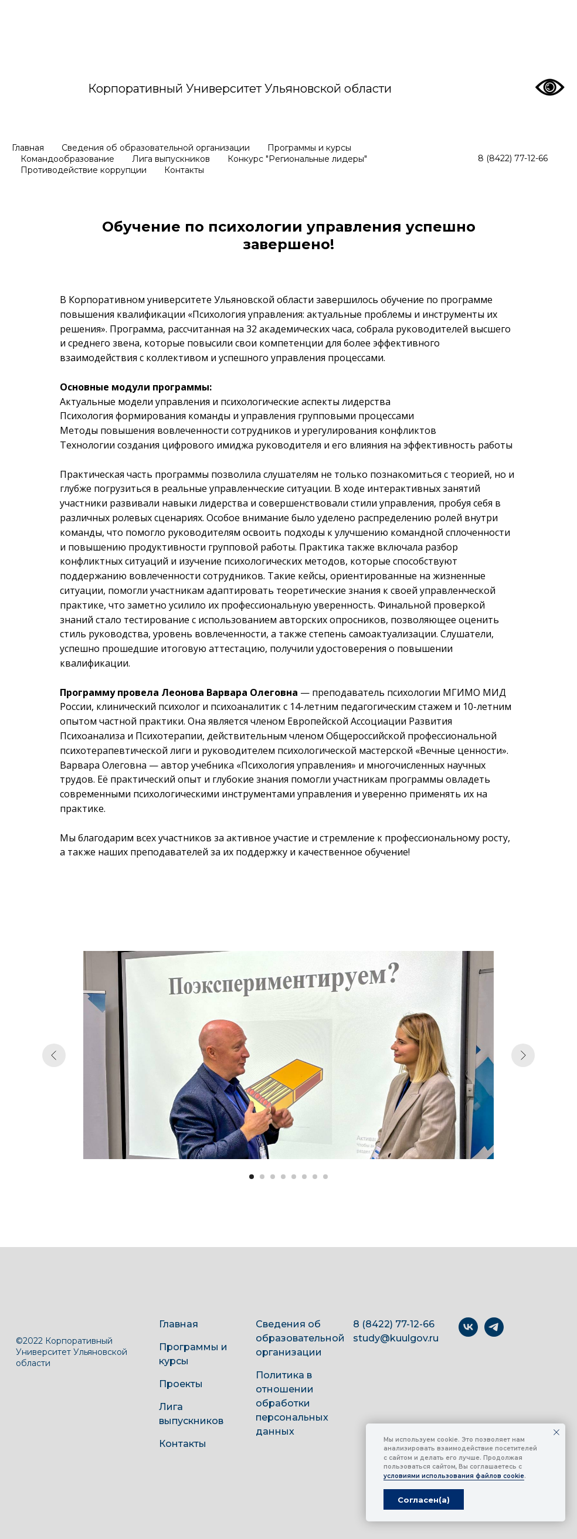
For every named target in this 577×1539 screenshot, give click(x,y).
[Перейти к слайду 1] (251, 1176)
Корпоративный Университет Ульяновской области (240, 88)
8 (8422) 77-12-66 (513, 158)
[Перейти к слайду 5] (293, 1176)
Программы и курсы (309, 147)
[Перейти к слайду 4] (283, 1176)
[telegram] (494, 1333)
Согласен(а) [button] (424, 1499)
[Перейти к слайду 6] (304, 1176)
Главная (28, 147)
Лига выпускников (171, 159)
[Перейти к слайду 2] (262, 1176)
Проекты (181, 1383)
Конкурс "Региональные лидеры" (297, 159)
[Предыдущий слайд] (54, 1055)
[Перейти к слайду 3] (272, 1176)
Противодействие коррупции (84, 170)
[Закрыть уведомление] (556, 1432)
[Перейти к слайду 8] (325, 1176)
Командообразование (67, 159)
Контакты (184, 170)
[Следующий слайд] (523, 1055)
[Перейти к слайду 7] (315, 1176)
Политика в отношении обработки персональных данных (292, 1403)
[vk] (468, 1333)
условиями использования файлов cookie (453, 1476)
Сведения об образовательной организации (156, 147)
